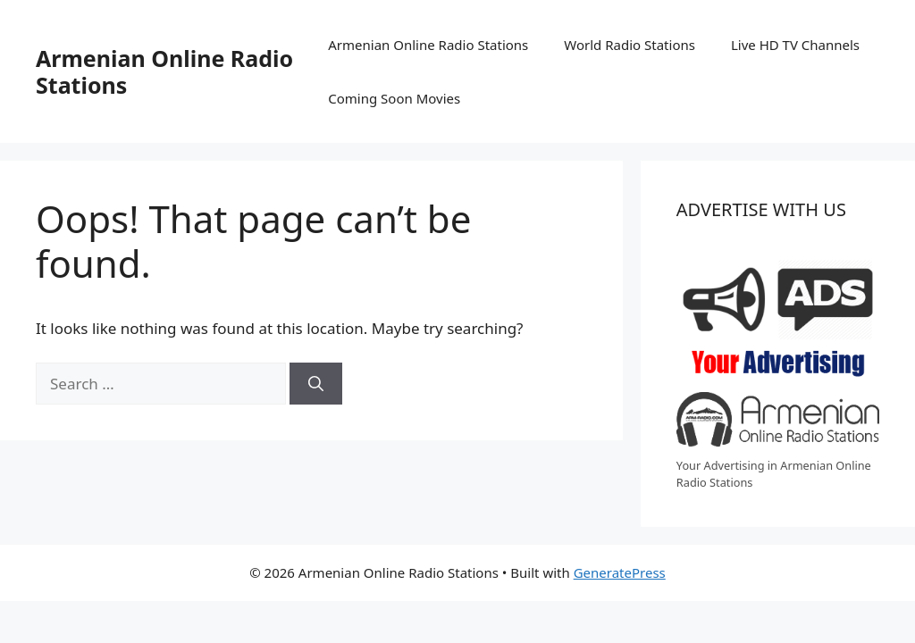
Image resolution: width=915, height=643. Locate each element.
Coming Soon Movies (394, 98)
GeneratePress (620, 572)
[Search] (316, 384)
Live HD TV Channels (795, 45)
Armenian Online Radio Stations (164, 71)
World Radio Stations (629, 45)
